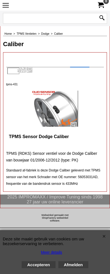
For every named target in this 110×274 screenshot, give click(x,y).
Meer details (51, 252)
